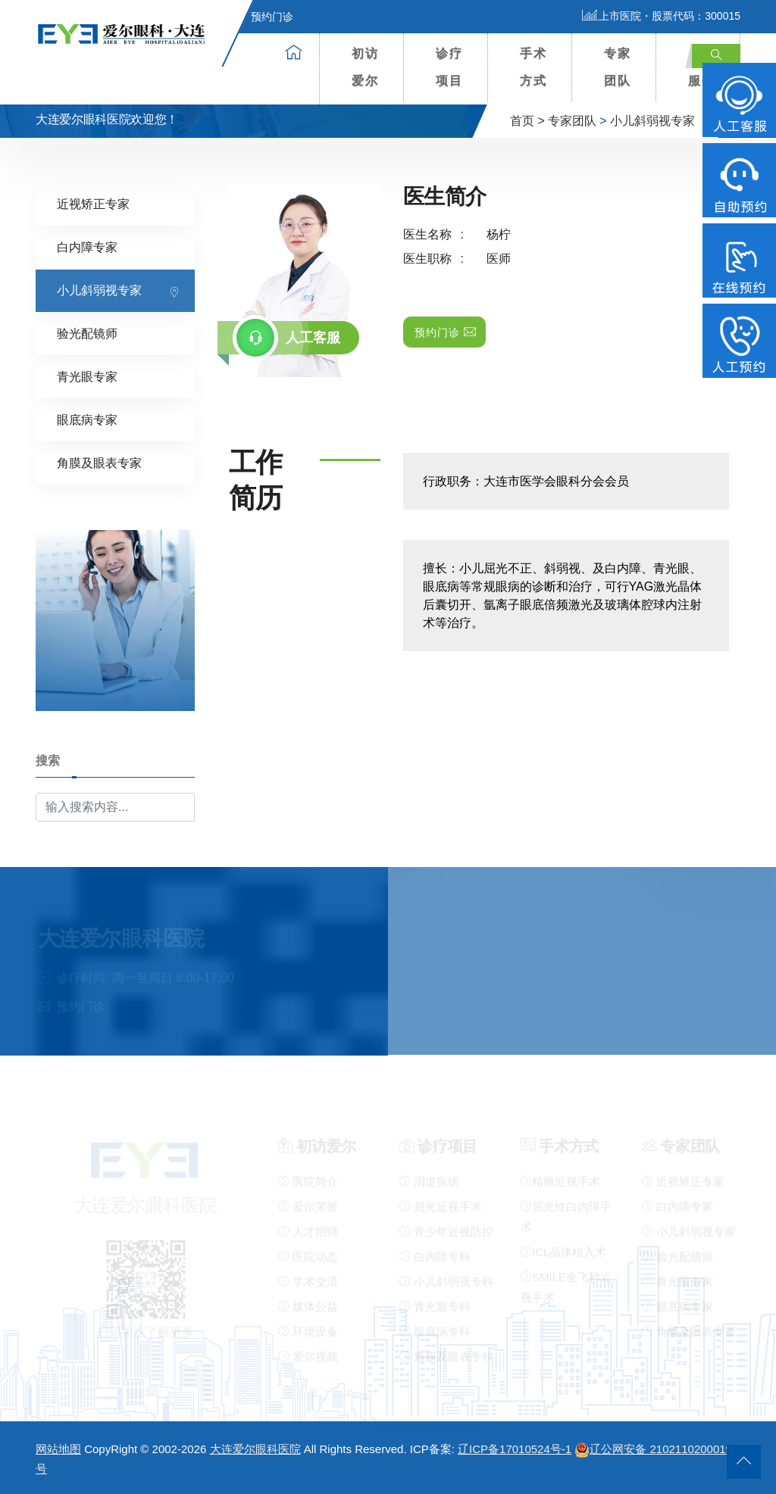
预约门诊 (263, 17)
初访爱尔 (365, 67)
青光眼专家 (87, 376)
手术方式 (533, 67)
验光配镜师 (87, 332)
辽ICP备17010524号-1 (514, 1449)
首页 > (527, 120)
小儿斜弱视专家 (652, 120)
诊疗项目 (449, 67)
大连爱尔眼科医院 (255, 1449)
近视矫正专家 (93, 203)
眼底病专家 (87, 419)
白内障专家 (87, 246)
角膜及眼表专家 (99, 462)
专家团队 (617, 67)
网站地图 (58, 1449)
